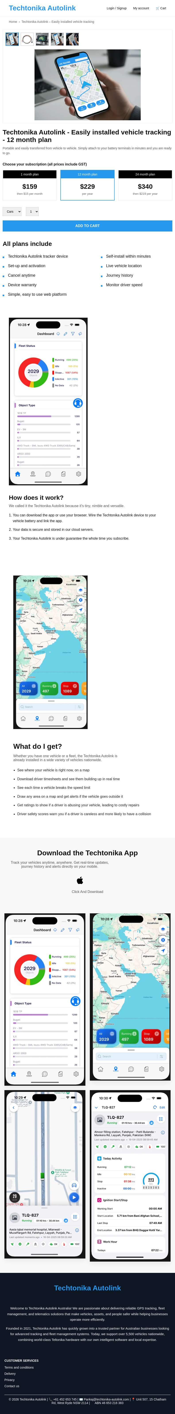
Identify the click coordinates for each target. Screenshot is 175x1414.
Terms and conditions (19, 1367)
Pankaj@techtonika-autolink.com (107, 1399)
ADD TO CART (87, 226)
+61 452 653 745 (65, 1399)
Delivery (10, 1373)
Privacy (9, 1380)
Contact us (11, 1386)
